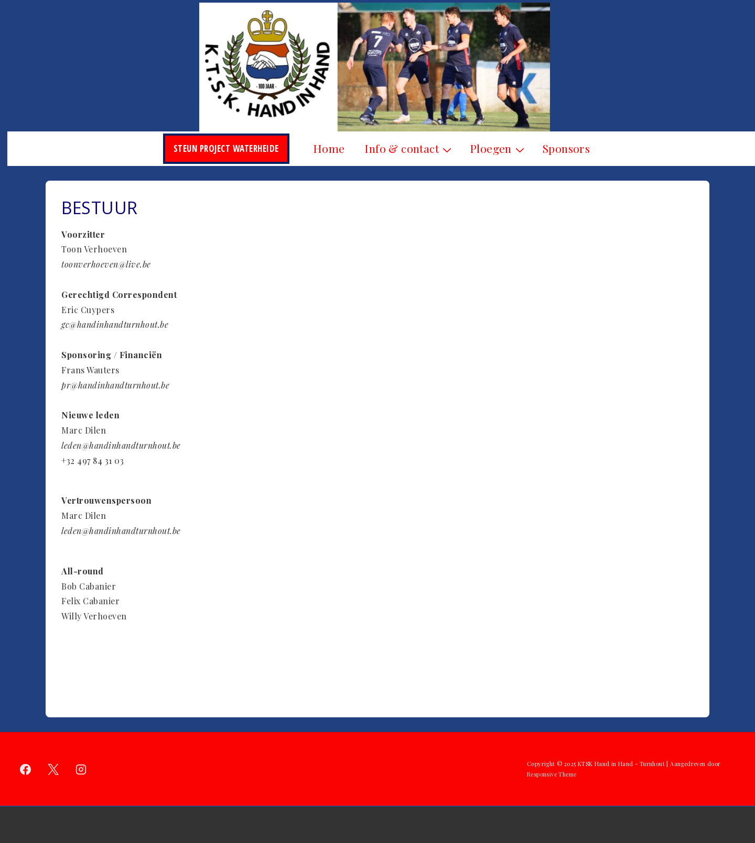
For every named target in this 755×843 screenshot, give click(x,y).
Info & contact (409, 148)
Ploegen (498, 148)
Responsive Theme (551, 774)
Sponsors (566, 148)
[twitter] (53, 769)
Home (329, 148)
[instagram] (81, 769)
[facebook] (26, 769)
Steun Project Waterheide (226, 148)
